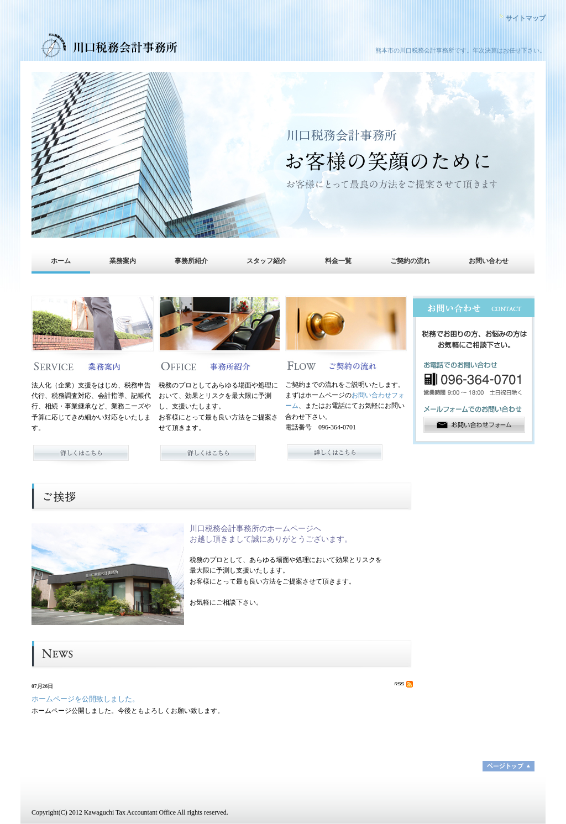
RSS (404, 684)
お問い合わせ (489, 261)
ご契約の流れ (410, 261)
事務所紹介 (191, 261)
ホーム (61, 261)
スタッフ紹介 (266, 261)
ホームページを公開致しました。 (85, 699)
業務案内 (122, 261)
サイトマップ (526, 18)
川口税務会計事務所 (128, 47)
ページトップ (508, 766)
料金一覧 (338, 261)
